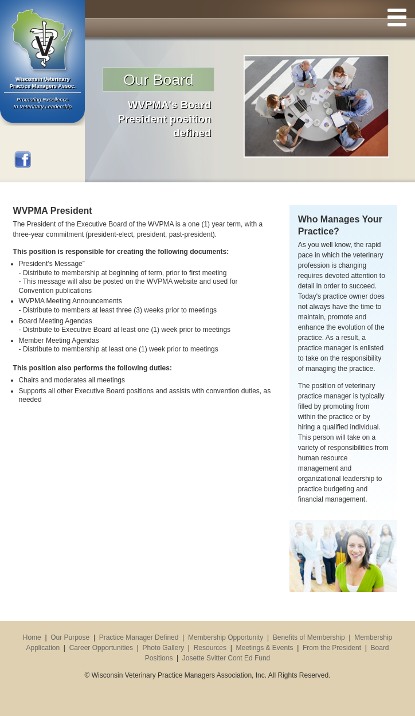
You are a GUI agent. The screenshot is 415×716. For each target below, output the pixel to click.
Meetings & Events (264, 648)
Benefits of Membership (309, 637)
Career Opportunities (101, 648)
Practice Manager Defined (139, 637)
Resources (210, 648)
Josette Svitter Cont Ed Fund (226, 658)
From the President (332, 648)
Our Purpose (69, 637)
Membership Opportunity (225, 637)
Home (32, 637)
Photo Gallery (164, 648)
